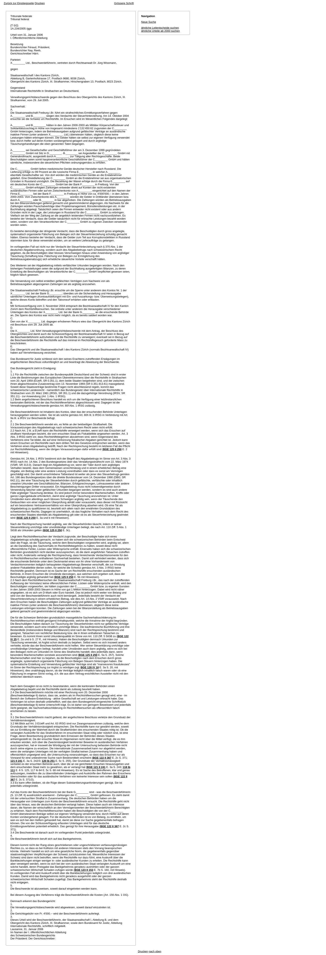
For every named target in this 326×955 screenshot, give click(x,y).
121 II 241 (16, 760)
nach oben (155, 951)
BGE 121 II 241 (96, 767)
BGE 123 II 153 (84, 869)
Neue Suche (148, 21)
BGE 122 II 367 (102, 757)
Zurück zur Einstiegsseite (19, 3)
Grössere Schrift (124, 3)
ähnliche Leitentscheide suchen (160, 27)
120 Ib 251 (48, 760)
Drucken (40, 3)
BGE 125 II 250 (112, 449)
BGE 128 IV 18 (89, 667)
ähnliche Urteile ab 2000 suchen (160, 30)
